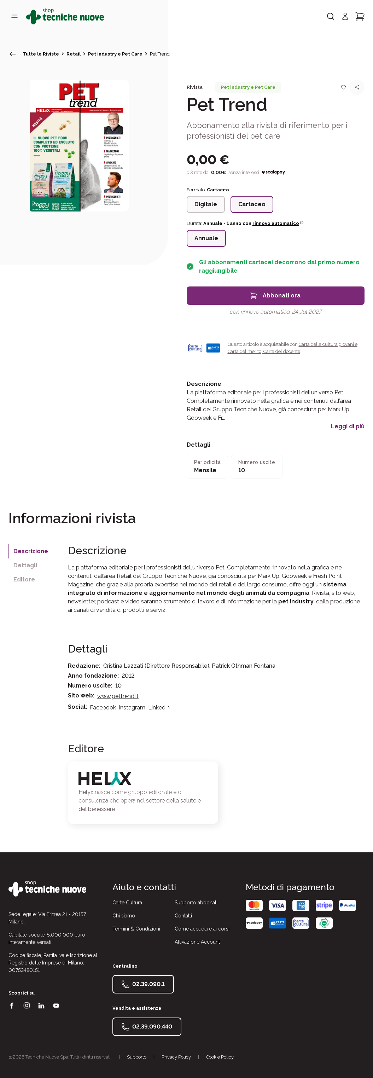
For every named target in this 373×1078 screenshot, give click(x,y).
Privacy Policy (176, 1057)
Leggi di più (348, 426)
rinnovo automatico (278, 223)
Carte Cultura (127, 902)
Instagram (132, 707)
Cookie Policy (220, 1057)
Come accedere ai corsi (202, 929)
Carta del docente (281, 351)
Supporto (136, 1057)
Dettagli (25, 565)
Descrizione (30, 551)
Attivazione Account (197, 942)
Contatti (183, 915)
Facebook (103, 707)
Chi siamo (123, 915)
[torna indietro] (12, 54)
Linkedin (159, 707)
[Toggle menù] (14, 16)
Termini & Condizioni (136, 929)
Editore (24, 579)
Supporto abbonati (196, 902)
